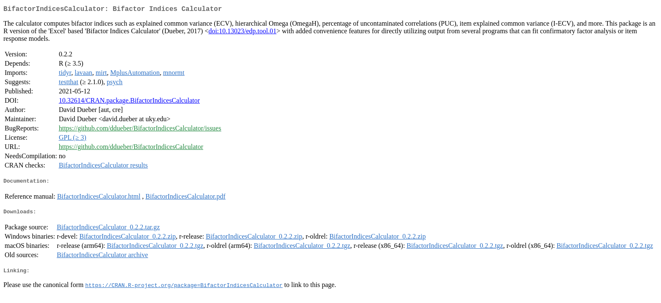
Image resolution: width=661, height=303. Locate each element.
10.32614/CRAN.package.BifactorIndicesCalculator (129, 102)
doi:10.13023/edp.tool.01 (242, 32)
